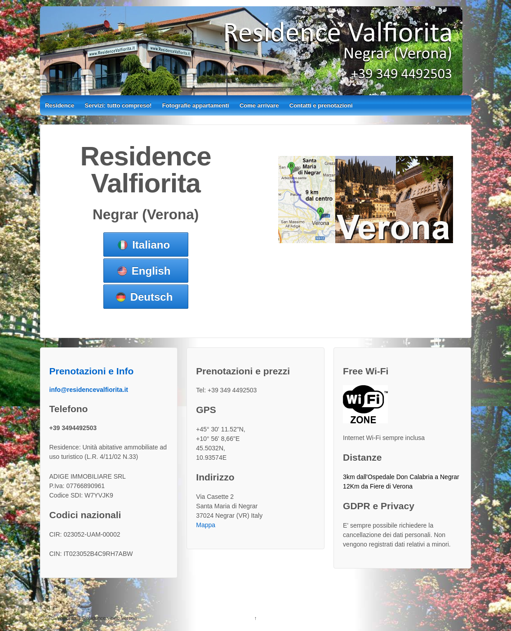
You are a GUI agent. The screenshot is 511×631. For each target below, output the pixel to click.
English (151, 271)
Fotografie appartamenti (195, 105)
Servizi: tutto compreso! (118, 105)
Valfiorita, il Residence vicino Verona (96, 618)
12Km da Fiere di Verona (378, 486)
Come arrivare (259, 105)
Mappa (205, 525)
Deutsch (151, 297)
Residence (59, 105)
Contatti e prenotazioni (321, 105)
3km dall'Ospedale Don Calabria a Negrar (401, 476)
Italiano (151, 245)
